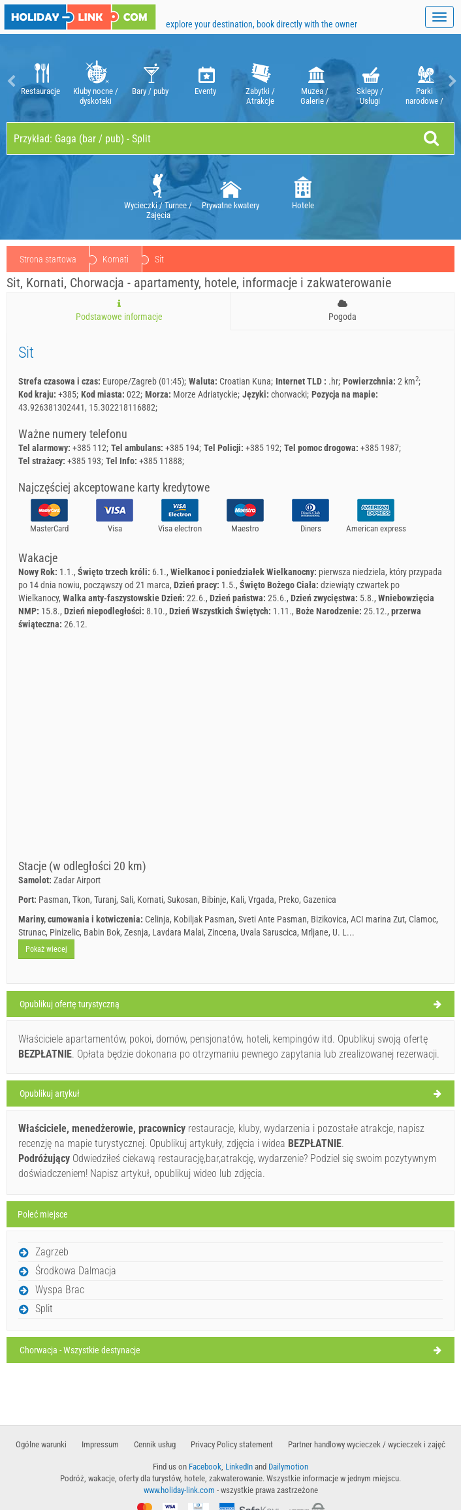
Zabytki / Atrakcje (260, 81)
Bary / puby (150, 81)
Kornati (180, 259)
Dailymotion (288, 1466)
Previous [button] (9, 81)
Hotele (303, 190)
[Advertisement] (230, 761)
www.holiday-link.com (179, 1490)
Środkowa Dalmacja (75, 1271)
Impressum (100, 1444)
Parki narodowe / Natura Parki (425, 81)
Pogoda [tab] (342, 310)
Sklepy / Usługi (370, 81)
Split (44, 1308)
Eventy (205, 81)
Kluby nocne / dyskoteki (95, 81)
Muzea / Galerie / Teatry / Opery (315, 81)
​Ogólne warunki (41, 1444)
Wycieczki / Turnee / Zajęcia (158, 195)
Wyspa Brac (59, 1289)
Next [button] (451, 81)
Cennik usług (155, 1444)
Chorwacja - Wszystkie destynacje (80, 1350)
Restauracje (41, 81)
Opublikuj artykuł (50, 1093)
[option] (40, 81)
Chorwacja (121, 259)
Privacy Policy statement (232, 1444)
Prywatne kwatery (230, 190)
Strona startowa (48, 259)
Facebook (205, 1466)
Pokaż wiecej (46, 949)
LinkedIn (239, 1466)
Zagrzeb (52, 1252)
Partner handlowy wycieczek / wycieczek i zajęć (366, 1444)
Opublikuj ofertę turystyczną (69, 1004)
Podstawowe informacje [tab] (118, 310)
